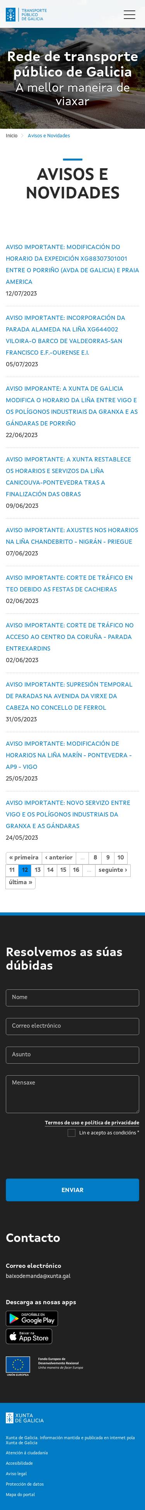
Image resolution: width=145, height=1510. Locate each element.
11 (12, 870)
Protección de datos (25, 1485)
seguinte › (113, 870)
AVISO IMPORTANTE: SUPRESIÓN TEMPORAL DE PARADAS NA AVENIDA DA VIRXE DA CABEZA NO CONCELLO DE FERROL (69, 696)
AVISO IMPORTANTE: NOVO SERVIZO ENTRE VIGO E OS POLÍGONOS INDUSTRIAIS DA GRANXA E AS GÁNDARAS (68, 815)
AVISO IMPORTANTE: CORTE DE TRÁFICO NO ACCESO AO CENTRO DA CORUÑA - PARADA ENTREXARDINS (70, 637)
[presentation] (80, 1158)
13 (38, 870)
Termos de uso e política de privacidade (92, 1123)
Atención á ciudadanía (27, 1453)
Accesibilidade (19, 1464)
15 (63, 870)
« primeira (24, 858)
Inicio (11, 135)
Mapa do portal (20, 1495)
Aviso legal (16, 1474)
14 (50, 870)
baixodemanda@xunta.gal (38, 1276)
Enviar (72, 1190)
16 (76, 870)
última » (20, 883)
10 (121, 858)
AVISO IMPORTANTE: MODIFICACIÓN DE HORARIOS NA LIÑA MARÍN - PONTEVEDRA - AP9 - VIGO (69, 755)
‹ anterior (59, 858)
